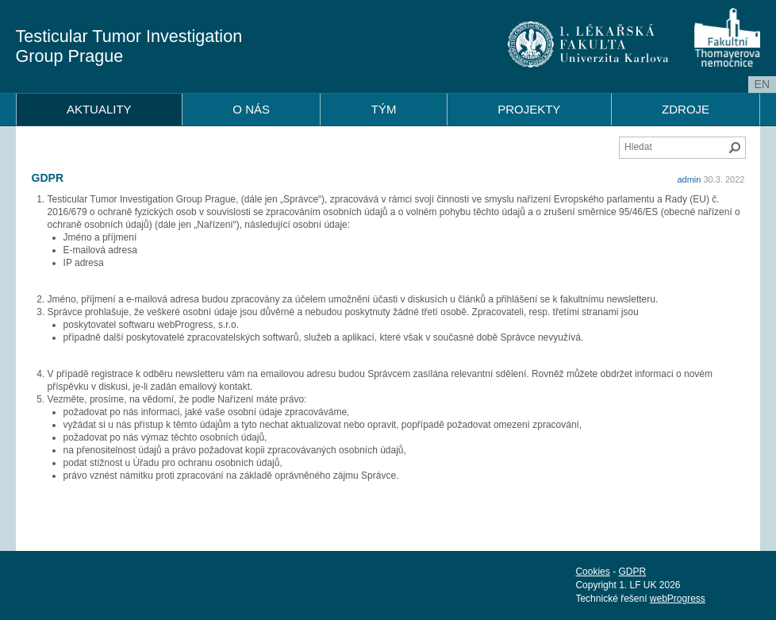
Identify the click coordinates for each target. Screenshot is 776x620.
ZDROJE (685, 109)
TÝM (384, 109)
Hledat (734, 147)
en (762, 84)
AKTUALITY (99, 109)
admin (689, 179)
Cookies (592, 571)
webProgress (677, 598)
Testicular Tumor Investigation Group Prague (129, 46)
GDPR (632, 571)
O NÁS (251, 109)
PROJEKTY (528, 109)
